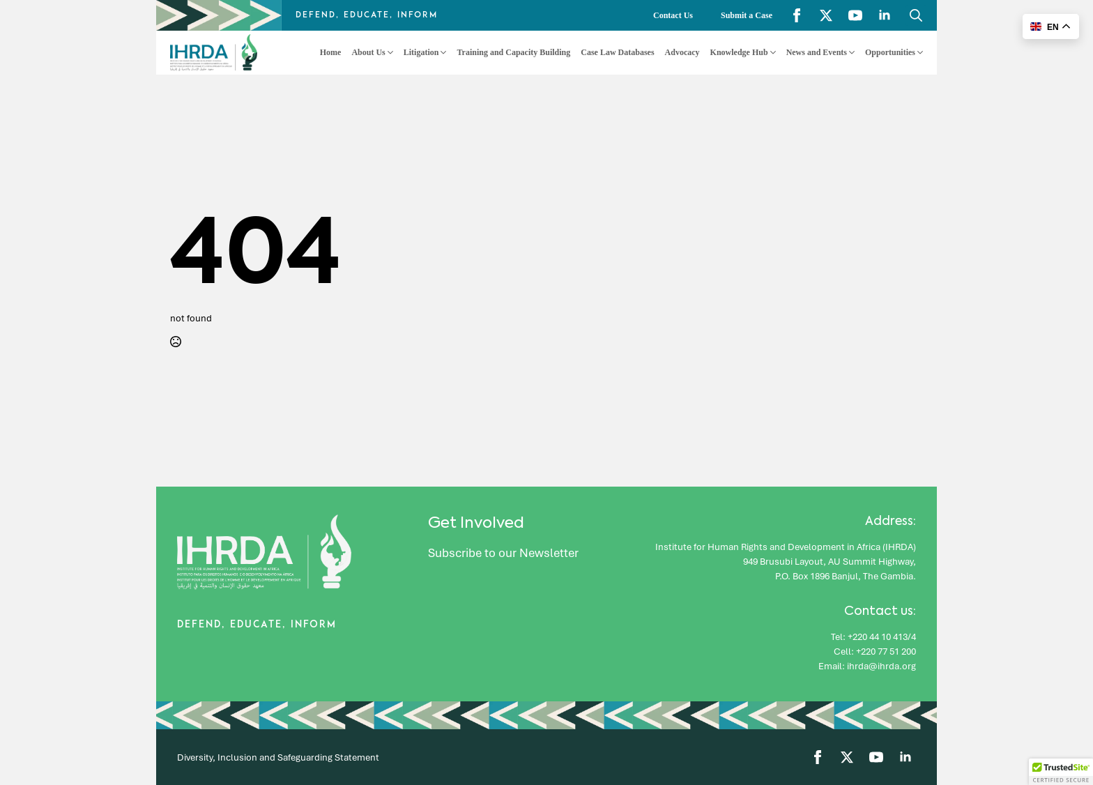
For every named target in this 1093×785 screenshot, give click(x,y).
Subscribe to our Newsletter (503, 553)
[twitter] (826, 15)
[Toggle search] (915, 15)
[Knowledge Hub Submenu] (772, 52)
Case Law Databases (617, 52)
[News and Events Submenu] (851, 52)
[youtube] (855, 15)
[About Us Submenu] (389, 52)
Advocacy (682, 52)
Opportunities (890, 52)
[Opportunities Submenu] (919, 52)
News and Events (816, 52)
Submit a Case (746, 15)
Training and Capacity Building (513, 52)
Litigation (421, 52)
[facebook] (796, 15)
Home (331, 52)
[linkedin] (884, 15)
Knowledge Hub (739, 52)
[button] (1061, 772)
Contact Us (673, 15)
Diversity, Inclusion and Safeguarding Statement (278, 757)
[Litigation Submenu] (442, 52)
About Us (368, 52)
